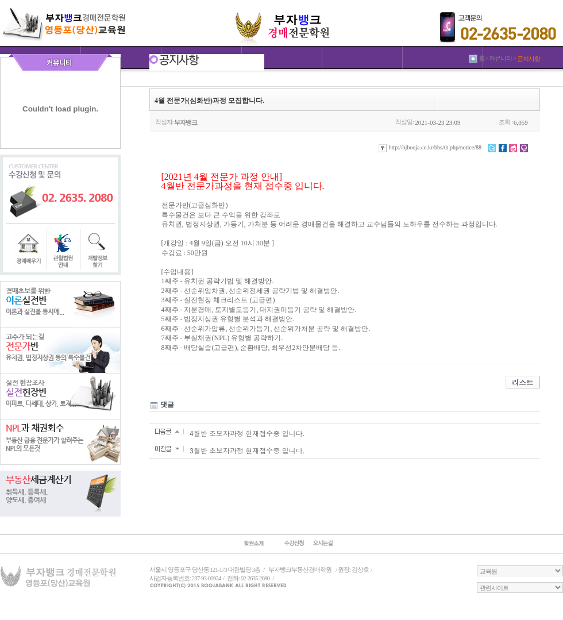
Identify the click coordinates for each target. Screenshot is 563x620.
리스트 (523, 382)
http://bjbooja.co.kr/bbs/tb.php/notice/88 (429, 147)
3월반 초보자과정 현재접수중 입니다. (247, 451)
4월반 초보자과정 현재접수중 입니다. (247, 434)
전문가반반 (60, 350)
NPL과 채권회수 (60, 442)
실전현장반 (60, 396)
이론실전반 (60, 304)
